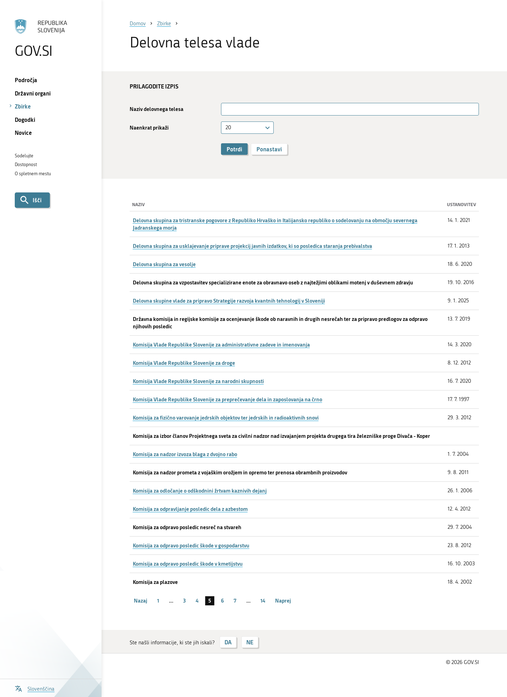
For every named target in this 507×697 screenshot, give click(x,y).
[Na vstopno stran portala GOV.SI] (50, 38)
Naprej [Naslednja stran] (283, 600)
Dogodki (25, 120)
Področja (26, 80)
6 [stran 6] (222, 600)
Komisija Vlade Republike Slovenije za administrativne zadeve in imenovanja (221, 344)
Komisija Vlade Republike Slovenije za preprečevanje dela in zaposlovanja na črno (227, 399)
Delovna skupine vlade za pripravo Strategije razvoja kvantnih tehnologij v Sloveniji (229, 300)
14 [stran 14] (262, 600)
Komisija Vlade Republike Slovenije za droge (184, 363)
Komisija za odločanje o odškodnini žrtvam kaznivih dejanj (200, 490)
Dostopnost (26, 164)
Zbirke (23, 106)
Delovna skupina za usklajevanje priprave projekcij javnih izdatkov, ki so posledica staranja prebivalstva (252, 246)
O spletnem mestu (33, 173)
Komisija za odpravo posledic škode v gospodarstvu (191, 545)
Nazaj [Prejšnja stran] (140, 600)
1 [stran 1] (158, 600)
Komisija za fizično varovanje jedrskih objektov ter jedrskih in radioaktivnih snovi (226, 417)
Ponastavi (269, 149)
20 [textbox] (228, 127)
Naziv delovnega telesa (156, 109)
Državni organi (33, 93)
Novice (23, 133)
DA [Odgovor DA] (228, 642)
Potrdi (234, 149)
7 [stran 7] (235, 600)
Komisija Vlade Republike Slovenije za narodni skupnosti (198, 381)
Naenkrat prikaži (149, 127)
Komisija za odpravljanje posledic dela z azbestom (190, 509)
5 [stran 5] (209, 600)
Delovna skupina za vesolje (164, 264)
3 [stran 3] (184, 600)
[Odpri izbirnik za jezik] (35, 688)
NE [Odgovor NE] (249, 642)
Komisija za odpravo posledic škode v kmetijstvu (188, 563)
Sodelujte (24, 155)
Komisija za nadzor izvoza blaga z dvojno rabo (185, 454)
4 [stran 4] (197, 600)
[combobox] (247, 127)
